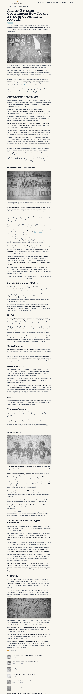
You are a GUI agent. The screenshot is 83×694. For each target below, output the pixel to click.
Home (10, 6)
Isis (35, 232)
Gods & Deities (51, 2)
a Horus (25, 85)
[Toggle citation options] (29, 650)
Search (71, 2)
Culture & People (10, 22)
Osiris (40, 232)
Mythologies (41, 2)
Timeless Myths (13, 650)
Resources (65, 2)
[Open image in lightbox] (29, 48)
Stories (58, 2)
